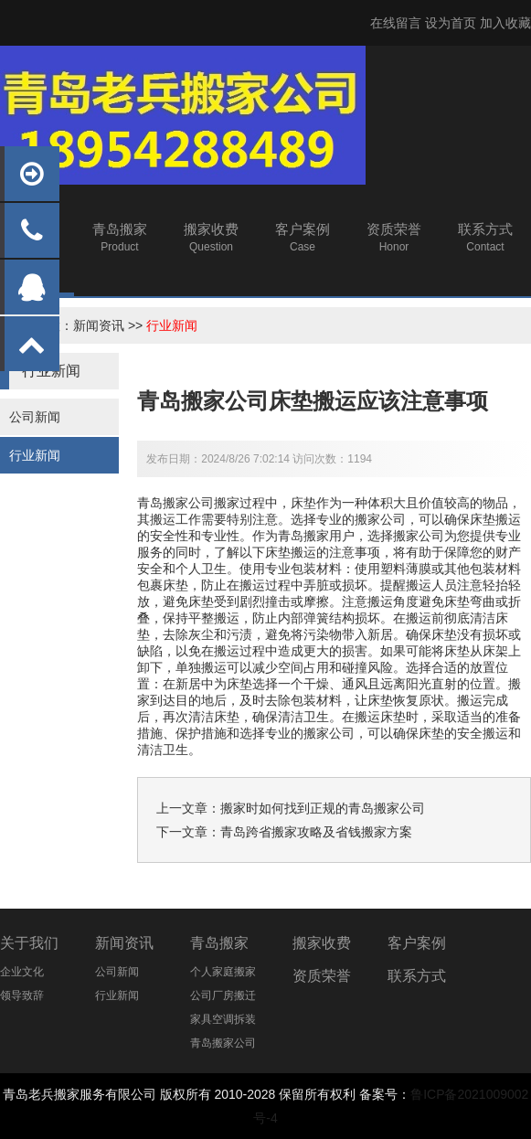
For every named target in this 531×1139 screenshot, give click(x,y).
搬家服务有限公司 (105, 1094)
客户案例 (417, 943)
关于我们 (29, 943)
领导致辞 (22, 995)
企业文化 (22, 971)
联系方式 (417, 976)
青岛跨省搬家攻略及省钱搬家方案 (316, 832)
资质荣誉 (321, 976)
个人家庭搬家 (223, 971)
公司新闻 (34, 417)
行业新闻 (171, 325)
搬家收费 (321, 943)
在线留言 (395, 23)
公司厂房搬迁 (223, 995)
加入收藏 (505, 23)
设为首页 (450, 23)
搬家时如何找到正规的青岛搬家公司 (322, 808)
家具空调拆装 (223, 1019)
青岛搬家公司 (223, 1043)
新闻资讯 (98, 325)
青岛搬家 (219, 943)
